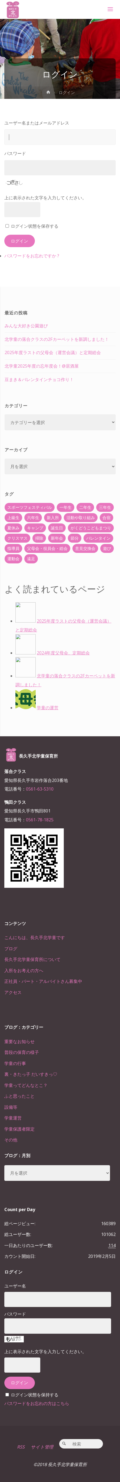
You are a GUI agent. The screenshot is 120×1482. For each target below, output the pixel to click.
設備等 (10, 1107)
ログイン (19, 241)
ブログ (10, 949)
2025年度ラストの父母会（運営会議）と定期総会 (53, 352)
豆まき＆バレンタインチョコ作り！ (39, 379)
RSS (21, 1447)
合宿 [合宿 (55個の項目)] (106, 517)
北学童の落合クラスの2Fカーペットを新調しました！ (57, 339)
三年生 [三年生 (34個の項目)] (105, 507)
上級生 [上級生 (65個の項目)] (13, 517)
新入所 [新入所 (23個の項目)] (53, 517)
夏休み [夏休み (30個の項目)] (13, 527)
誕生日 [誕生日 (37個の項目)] (57, 527)
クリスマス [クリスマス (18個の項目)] (17, 538)
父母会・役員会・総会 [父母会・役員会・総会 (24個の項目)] (47, 548)
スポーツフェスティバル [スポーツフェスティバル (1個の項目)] (29, 507)
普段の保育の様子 (21, 1052)
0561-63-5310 (40, 789)
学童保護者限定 (19, 1129)
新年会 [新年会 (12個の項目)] (57, 538)
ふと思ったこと (19, 1096)
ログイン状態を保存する (34, 226)
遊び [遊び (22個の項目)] (107, 548)
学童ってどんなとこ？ (26, 1085)
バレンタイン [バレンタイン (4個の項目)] (98, 538)
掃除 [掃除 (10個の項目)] (39, 538)
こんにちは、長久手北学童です (34, 937)
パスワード (15, 153)
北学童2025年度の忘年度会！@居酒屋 (42, 366)
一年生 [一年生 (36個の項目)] (65, 507)
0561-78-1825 (40, 820)
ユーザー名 (15, 1286)
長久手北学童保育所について (32, 959)
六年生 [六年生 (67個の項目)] (33, 517)
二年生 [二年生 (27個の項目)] (85, 507)
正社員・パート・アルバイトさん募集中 (43, 981)
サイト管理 (42, 1447)
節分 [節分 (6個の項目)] (75, 538)
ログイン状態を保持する (34, 1395)
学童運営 (13, 1118)
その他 (10, 1140)
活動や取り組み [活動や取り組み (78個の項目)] (80, 517)
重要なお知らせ (19, 1041)
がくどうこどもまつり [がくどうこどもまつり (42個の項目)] (91, 527)
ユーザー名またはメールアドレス (36, 123)
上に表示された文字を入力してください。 (45, 198)
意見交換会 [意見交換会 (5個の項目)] (85, 548)
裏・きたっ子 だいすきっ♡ (30, 1074)
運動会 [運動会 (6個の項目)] (13, 558)
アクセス (13, 992)
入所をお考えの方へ (23, 970)
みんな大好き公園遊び (26, 326)
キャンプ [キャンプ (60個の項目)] (35, 527)
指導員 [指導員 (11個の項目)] (13, 548)
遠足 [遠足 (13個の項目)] (31, 558)
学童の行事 (15, 1063)
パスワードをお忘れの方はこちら (36, 1403)
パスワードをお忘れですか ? (31, 256)
